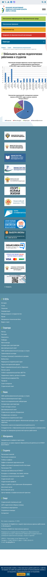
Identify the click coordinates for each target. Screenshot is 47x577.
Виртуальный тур (8, 30)
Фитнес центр (5, 370)
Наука (5, 392)
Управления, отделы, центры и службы (13, 376)
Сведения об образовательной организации (17, 35)
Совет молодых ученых (8, 407)
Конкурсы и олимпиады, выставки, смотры (14, 474)
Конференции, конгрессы (9, 415)
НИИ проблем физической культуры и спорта (15, 351)
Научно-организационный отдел (11, 399)
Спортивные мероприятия (9, 508)
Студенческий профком (8, 482)
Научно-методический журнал (10, 365)
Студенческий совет (7, 387)
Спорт (5, 498)
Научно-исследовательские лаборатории (14, 402)
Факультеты (5, 337)
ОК (28, 574)
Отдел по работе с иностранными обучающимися (16, 485)
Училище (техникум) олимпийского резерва (15, 356)
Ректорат (4, 335)
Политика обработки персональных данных (15, 529)
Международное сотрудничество (11, 314)
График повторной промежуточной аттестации (15, 465)
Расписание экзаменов (8, 457)
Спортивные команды (8, 511)
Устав (3, 306)
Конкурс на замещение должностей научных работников (19, 431)
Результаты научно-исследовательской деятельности (18, 425)
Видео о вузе (5, 322)
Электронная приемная (10, 24)
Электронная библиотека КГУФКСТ (12, 471)
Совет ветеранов (6, 384)
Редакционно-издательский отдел (12, 362)
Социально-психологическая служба (12, 476)
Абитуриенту (8, 436)
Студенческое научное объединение (12, 412)
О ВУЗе (6, 299)
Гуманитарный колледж (8, 354)
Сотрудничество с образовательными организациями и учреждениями (23, 428)
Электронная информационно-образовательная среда (21, 18)
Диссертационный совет (9, 348)
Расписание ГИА (6, 468)
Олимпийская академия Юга (10, 378)
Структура (7, 328)
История (4, 303)
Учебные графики (6, 460)
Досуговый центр (6, 487)
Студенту (6, 450)
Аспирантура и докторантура (10, 346)
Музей (3, 317)
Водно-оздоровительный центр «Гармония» (14, 367)
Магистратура (5, 343)
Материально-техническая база (11, 320)
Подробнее (21, 574)
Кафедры (4, 340)
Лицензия (4, 309)
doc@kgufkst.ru (10, 542)
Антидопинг (5, 513)
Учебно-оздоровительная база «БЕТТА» (13, 373)
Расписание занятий (7, 454)
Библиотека (5, 359)
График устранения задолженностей (12, 463)
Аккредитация (5, 311)
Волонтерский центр (7, 490)
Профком (4, 381)
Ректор (3, 332)
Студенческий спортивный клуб (11, 502)
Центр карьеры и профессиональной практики (15, 493)
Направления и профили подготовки (12, 440)
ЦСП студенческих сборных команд (12, 505)
